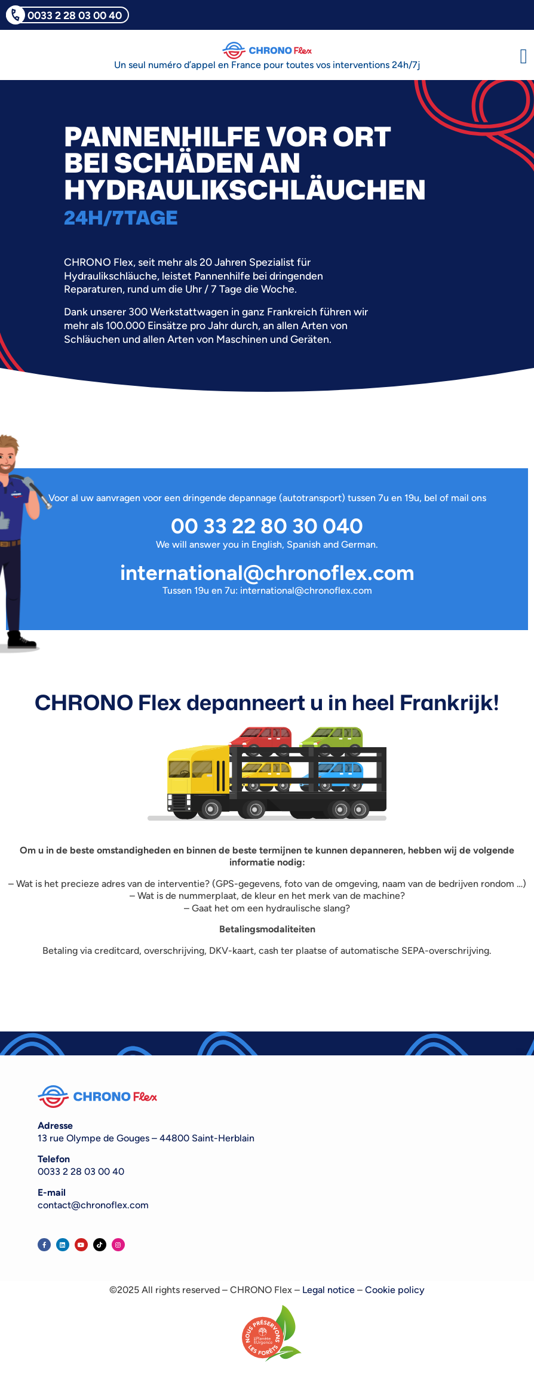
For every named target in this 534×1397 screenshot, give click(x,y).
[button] (524, 56)
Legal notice (328, 1289)
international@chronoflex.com (267, 572)
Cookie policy (395, 1289)
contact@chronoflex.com (93, 1205)
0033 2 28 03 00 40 (74, 15)
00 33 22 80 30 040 (267, 526)
